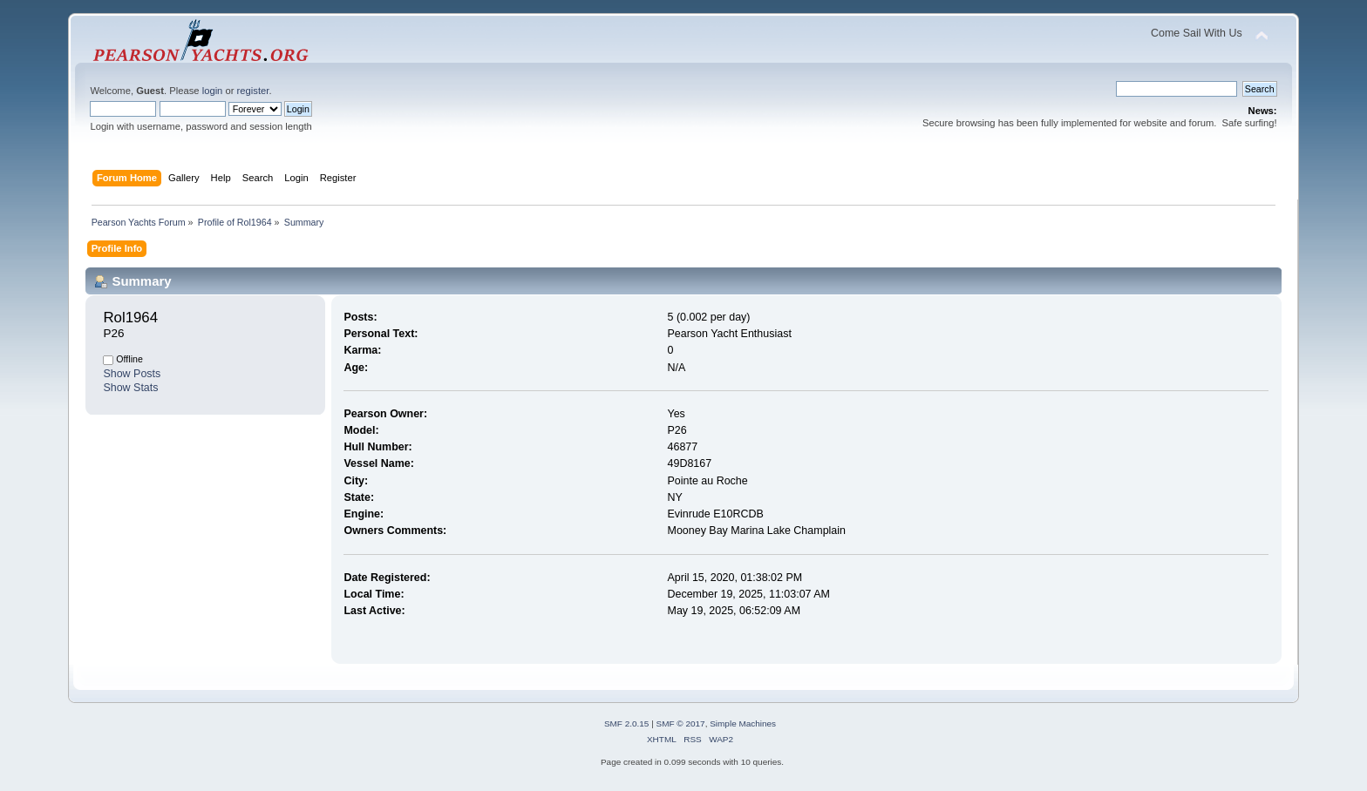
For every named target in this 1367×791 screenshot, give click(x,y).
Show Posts (131, 374)
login (212, 90)
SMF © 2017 (680, 723)
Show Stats (130, 388)
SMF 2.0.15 (626, 723)
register (253, 90)
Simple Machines (743, 723)
